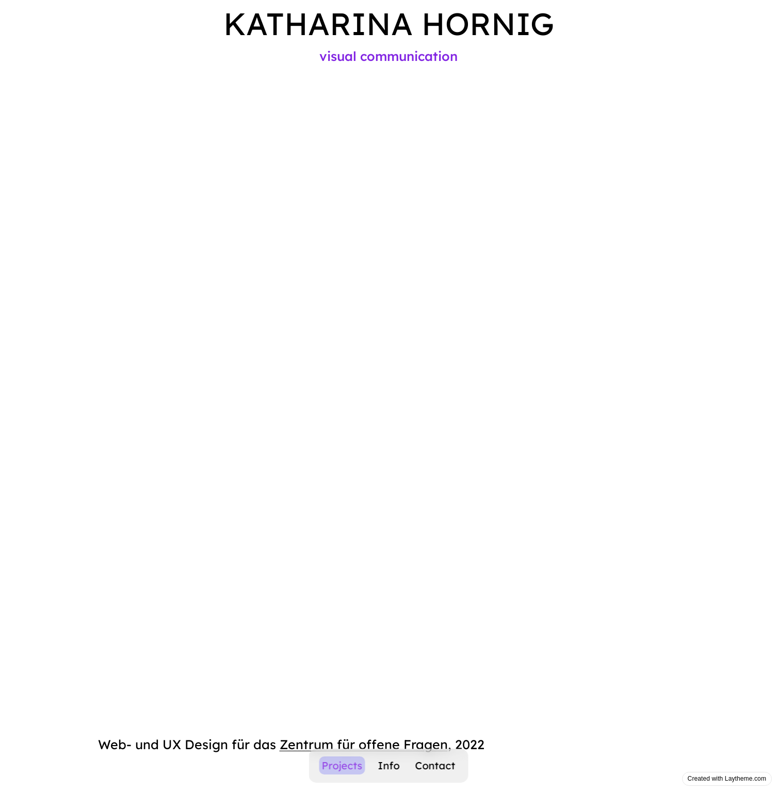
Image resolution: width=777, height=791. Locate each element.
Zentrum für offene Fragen (364, 744)
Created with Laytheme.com (727, 778)
